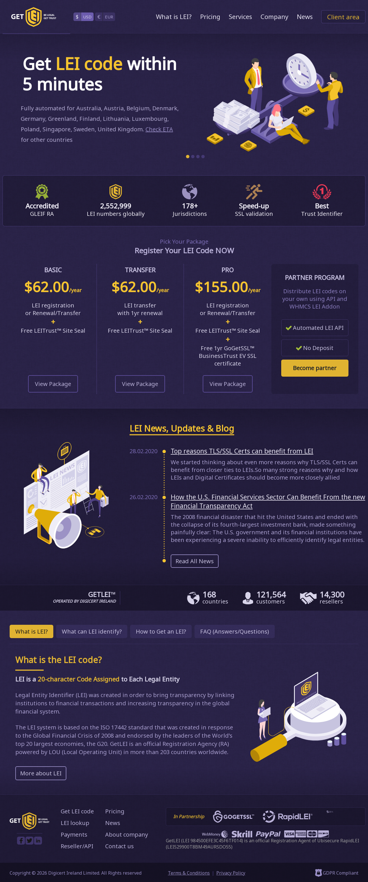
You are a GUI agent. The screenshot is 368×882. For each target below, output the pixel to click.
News (305, 16)
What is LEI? (174, 16)
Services (240, 16)
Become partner (315, 368)
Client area (343, 16)
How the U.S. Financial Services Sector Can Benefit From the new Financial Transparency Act (268, 501)
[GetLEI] (33, 17)
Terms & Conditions (189, 873)
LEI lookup (75, 823)
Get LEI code (77, 811)
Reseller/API (77, 846)
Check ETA (157, 129)
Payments (74, 834)
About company (126, 834)
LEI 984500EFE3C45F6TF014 (212, 840)
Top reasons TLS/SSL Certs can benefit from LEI (242, 450)
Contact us (119, 846)
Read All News (194, 561)
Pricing (210, 16)
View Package (53, 384)
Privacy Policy (230, 873)
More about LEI (41, 773)
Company (274, 16)
